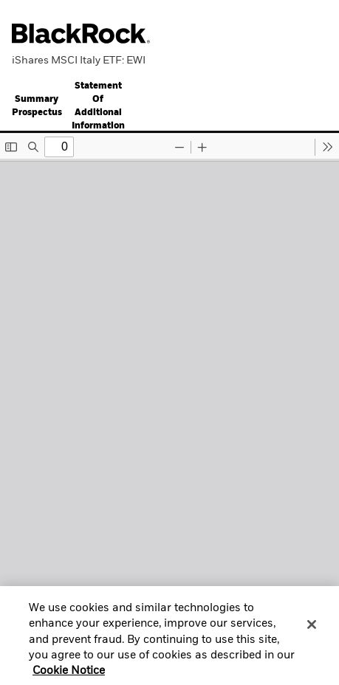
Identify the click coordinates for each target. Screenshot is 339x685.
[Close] (311, 629)
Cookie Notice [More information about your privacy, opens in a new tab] (68, 675)
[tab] (37, 106)
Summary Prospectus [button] (37, 106)
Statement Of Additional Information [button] (98, 106)
